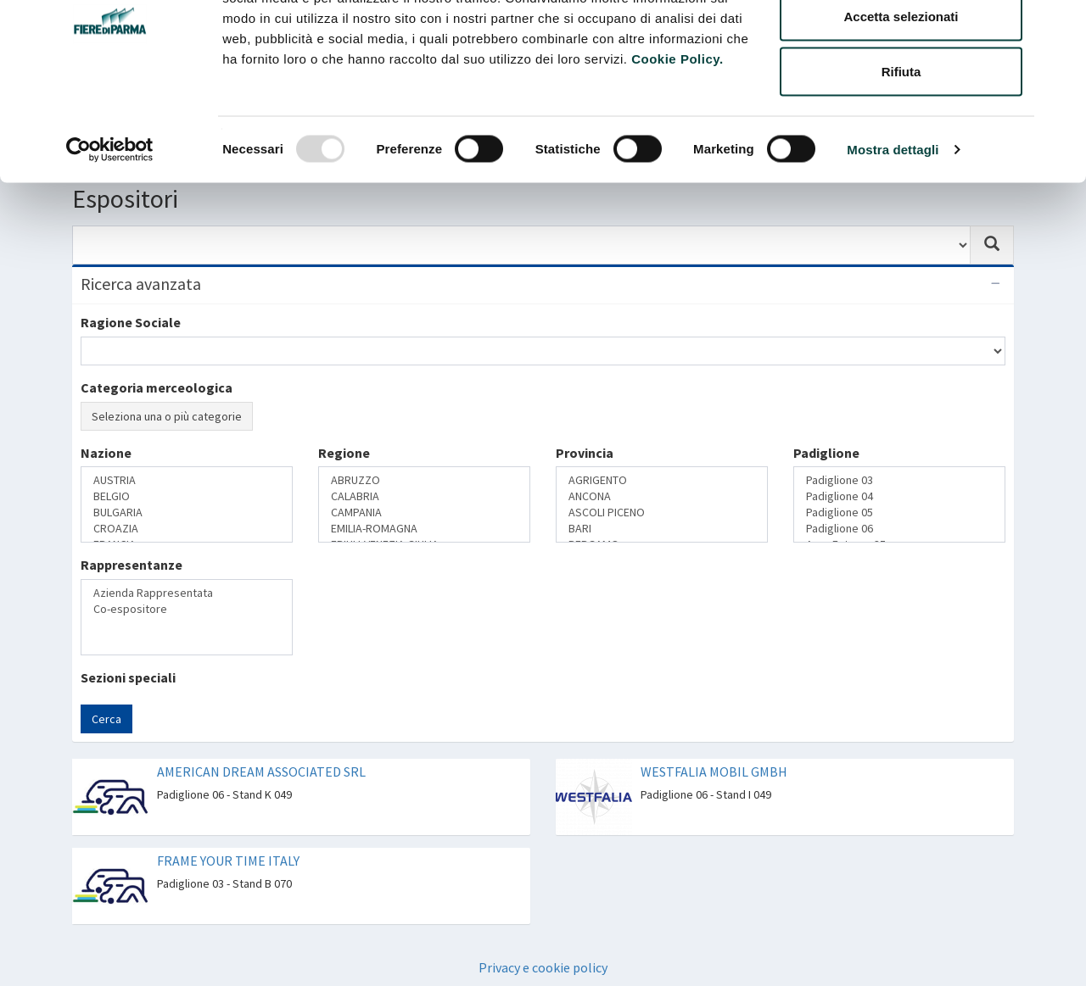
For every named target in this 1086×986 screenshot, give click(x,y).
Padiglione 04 (899, 496)
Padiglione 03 (899, 480)
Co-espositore (187, 609)
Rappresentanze (131, 564)
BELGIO (187, 496)
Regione (344, 452)
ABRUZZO (424, 480)
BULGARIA (187, 512)
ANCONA (662, 496)
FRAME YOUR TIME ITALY (228, 860)
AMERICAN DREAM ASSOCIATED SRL (261, 771)
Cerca (106, 719)
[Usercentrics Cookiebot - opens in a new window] (110, 234)
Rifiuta (901, 155)
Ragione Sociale (131, 322)
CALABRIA (424, 496)
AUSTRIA (187, 480)
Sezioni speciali (128, 677)
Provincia (584, 452)
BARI (662, 529)
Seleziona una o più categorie (167, 416)
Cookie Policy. (677, 143)
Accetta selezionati (900, 100)
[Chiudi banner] (1060, 26)
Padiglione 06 (899, 529)
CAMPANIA (424, 512)
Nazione (106, 452)
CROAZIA (187, 529)
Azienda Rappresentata (187, 593)
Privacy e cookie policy (543, 967)
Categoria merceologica (156, 387)
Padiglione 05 (899, 512)
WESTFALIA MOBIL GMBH (714, 771)
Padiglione (826, 452)
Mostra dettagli (892, 233)
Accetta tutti (901, 44)
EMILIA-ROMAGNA (424, 529)
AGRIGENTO (662, 480)
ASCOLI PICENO (662, 512)
